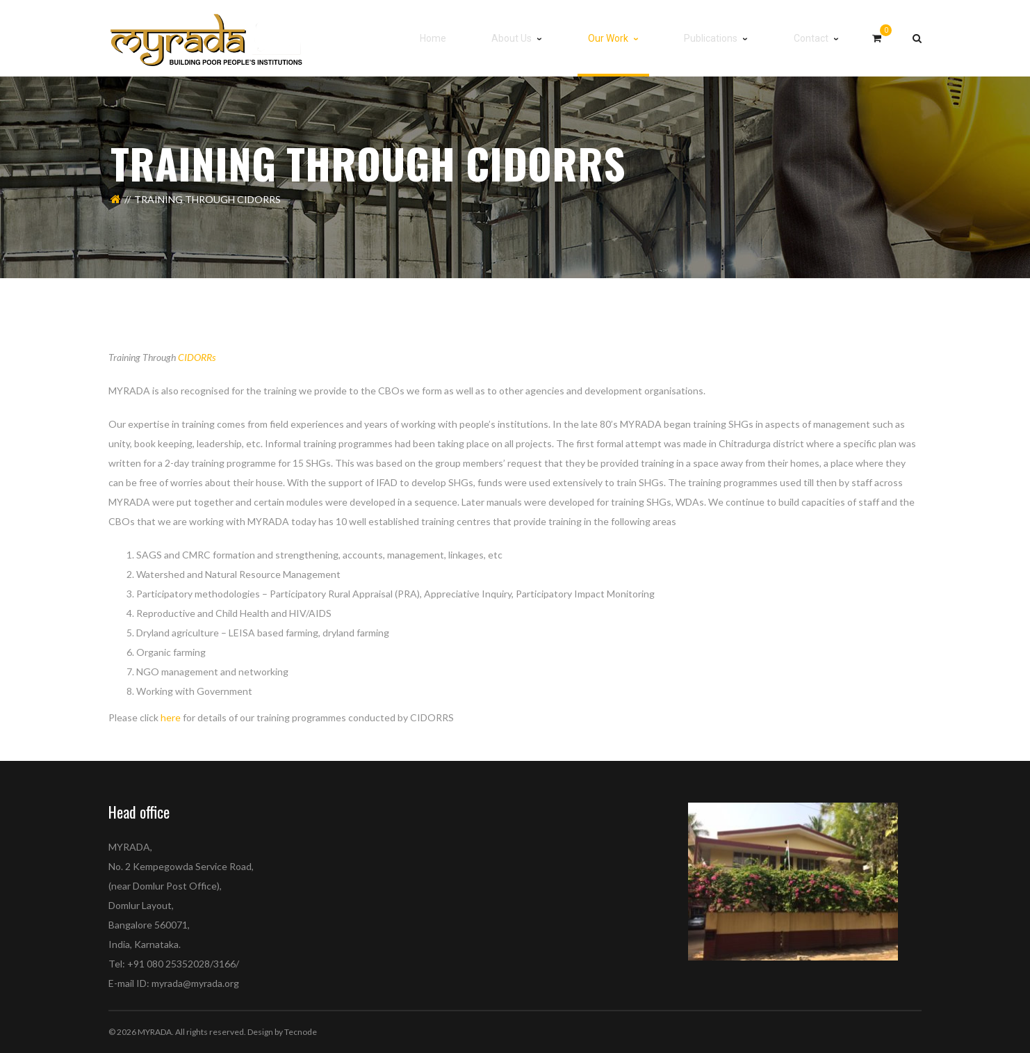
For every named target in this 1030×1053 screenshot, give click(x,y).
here (171, 717)
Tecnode (300, 1032)
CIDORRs (196, 357)
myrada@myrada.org (195, 983)
